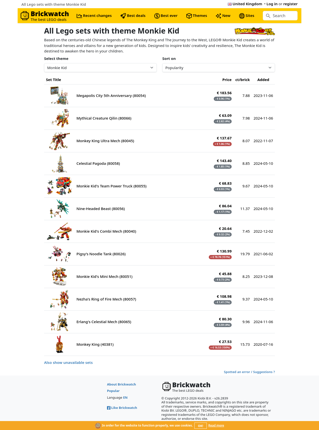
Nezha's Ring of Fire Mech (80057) (106, 299)
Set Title (53, 79)
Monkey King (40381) (94, 344)
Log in (272, 3)
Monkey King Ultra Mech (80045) (105, 140)
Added (263, 79)
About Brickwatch (121, 384)
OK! (200, 426)
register (290, 3)
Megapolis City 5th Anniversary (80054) (111, 95)
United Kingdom (245, 3)
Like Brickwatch (122, 407)
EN (125, 397)
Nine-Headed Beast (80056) (100, 208)
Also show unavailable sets (68, 362)
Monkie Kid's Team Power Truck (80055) (111, 185)
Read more (216, 425)
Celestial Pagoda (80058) (98, 163)
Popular (113, 390)
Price (227, 79)
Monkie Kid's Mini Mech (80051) (104, 276)
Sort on (169, 58)
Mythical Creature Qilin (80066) (103, 118)
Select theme (56, 58)
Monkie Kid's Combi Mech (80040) (106, 231)
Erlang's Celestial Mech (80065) (103, 321)
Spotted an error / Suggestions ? (249, 372)
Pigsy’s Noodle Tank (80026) (100, 253)
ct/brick (242, 79)
